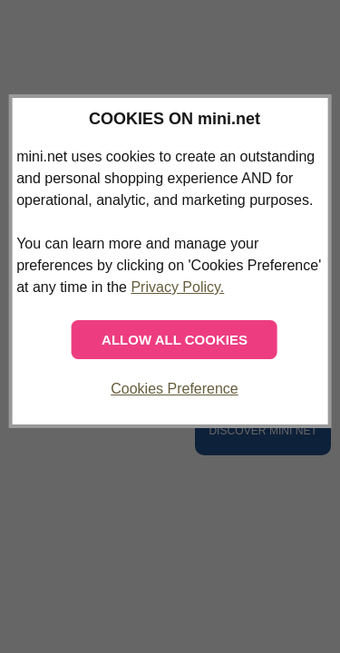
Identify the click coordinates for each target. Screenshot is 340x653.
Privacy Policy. (177, 287)
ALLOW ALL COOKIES (175, 339)
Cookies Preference (174, 388)
